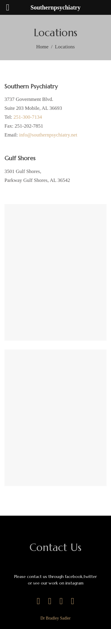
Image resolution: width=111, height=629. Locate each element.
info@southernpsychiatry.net (48, 135)
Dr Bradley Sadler (56, 618)
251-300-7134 (27, 117)
